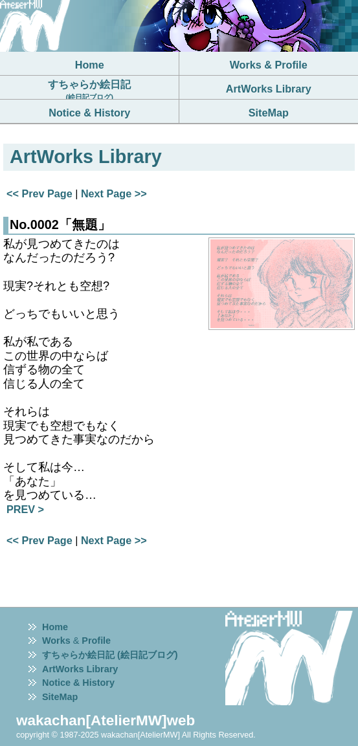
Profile (96, 640)
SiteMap (60, 697)
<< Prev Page (39, 193)
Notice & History (78, 682)
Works (56, 640)
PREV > (25, 509)
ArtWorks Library (80, 669)
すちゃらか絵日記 (89, 89)
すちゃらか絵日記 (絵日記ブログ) (110, 655)
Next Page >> (114, 193)
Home (55, 627)
